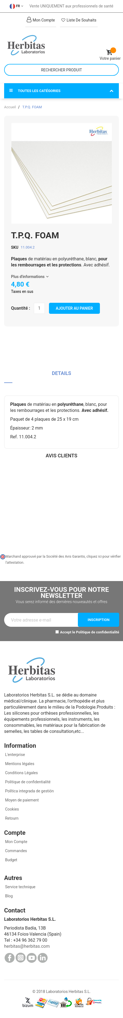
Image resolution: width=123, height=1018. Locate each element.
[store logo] (33, 45)
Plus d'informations (28, 276)
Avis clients (61, 455)
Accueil (10, 107)
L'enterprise (14, 754)
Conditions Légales (21, 773)
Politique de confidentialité (97, 632)
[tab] (61, 375)
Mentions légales (19, 764)
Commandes (15, 851)
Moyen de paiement (22, 800)
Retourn (11, 818)
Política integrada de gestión (29, 791)
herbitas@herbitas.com (27, 946)
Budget (10, 860)
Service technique (19, 887)
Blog (8, 896)
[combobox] (61, 70)
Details (61, 373)
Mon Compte (15, 841)
